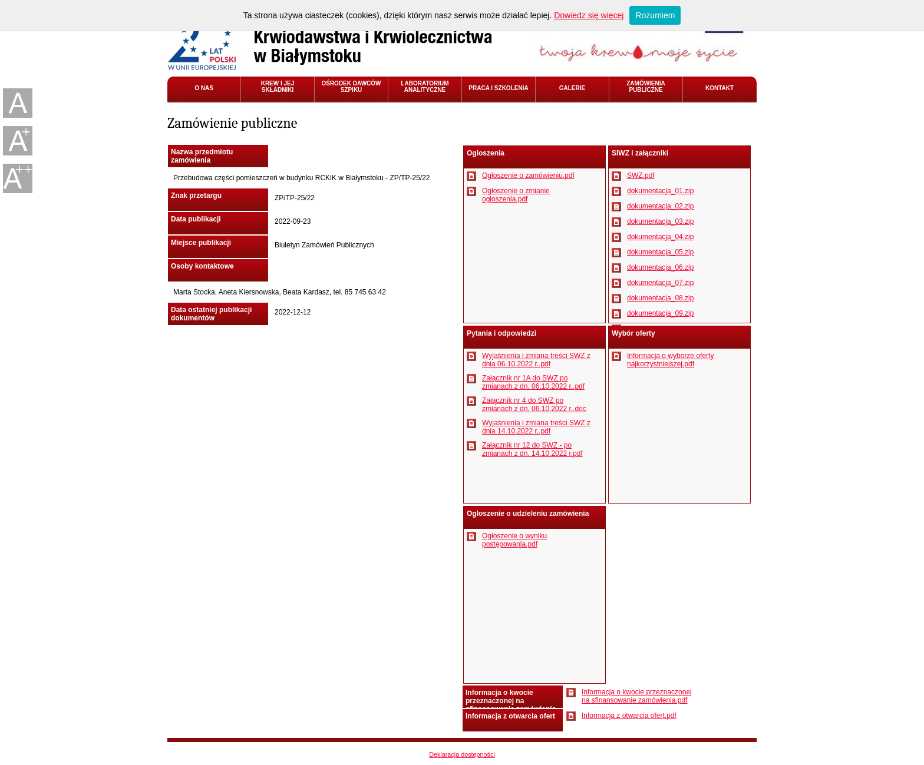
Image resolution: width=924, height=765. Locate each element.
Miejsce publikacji (201, 243)
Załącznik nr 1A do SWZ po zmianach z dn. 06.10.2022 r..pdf (533, 382)
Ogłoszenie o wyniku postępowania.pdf (514, 540)
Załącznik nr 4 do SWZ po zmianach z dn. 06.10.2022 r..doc (534, 404)
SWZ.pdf (641, 175)
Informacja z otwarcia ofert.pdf (629, 715)
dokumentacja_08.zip (660, 298)
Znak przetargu (196, 195)
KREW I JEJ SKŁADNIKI (278, 86)
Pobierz (471, 176)
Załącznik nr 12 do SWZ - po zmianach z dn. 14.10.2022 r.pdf (532, 449)
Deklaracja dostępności (462, 754)
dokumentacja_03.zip (660, 221)
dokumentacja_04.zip (660, 237)
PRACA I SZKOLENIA (498, 88)
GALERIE (572, 88)
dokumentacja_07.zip (660, 283)
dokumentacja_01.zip (660, 191)
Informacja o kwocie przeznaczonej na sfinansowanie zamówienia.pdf (637, 696)
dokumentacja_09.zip (660, 313)
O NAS (203, 88)
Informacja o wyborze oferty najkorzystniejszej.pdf (670, 360)
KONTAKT (719, 88)
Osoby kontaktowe (202, 266)
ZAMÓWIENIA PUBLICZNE (645, 86)
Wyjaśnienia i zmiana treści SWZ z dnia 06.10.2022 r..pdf (536, 360)
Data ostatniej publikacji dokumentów (211, 314)
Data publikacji (196, 219)
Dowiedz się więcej (588, 15)
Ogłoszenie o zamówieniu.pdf (528, 175)
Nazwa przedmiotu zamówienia (202, 156)
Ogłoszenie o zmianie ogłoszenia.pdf (516, 195)
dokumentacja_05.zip (660, 252)
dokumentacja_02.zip (660, 206)
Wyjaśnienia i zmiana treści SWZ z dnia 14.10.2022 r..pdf (536, 427)
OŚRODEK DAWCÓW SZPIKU (351, 86)
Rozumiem (655, 15)
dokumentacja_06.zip (660, 267)
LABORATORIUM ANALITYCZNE (424, 86)
